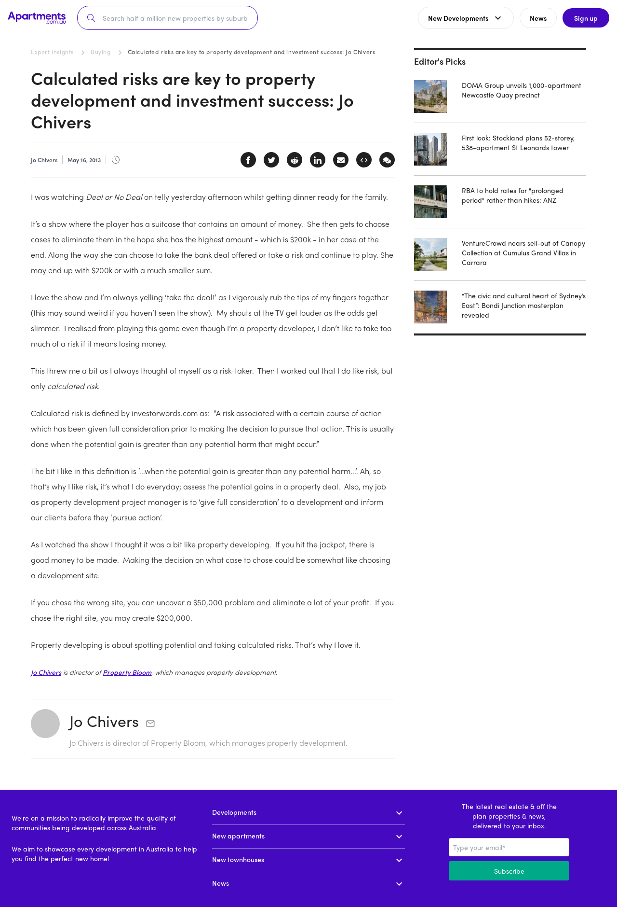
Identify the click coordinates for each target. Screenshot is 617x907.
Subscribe (509, 871)
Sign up (586, 18)
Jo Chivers (46, 672)
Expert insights (52, 51)
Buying (101, 51)
